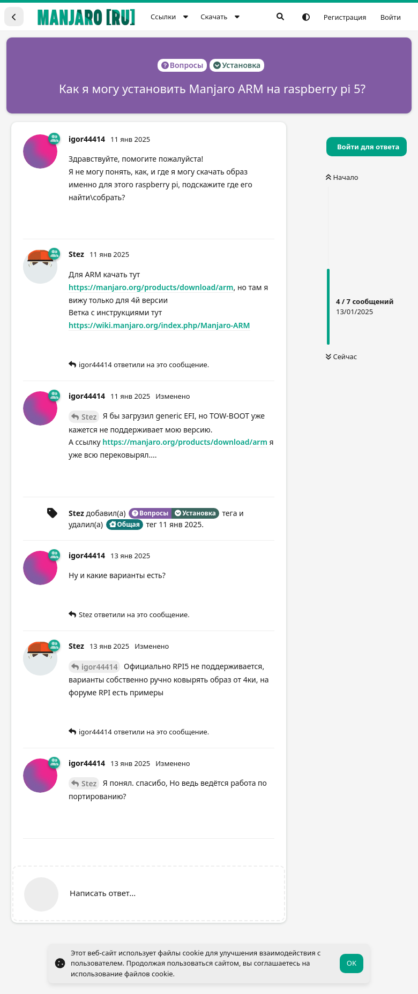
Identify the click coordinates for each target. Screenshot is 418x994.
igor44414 (99, 667)
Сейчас (341, 356)
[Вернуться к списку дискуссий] (14, 16)
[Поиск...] (280, 16)
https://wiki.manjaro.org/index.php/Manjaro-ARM (159, 325)
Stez (88, 417)
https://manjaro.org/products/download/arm (151, 287)
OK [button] (351, 963)
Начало (342, 177)
